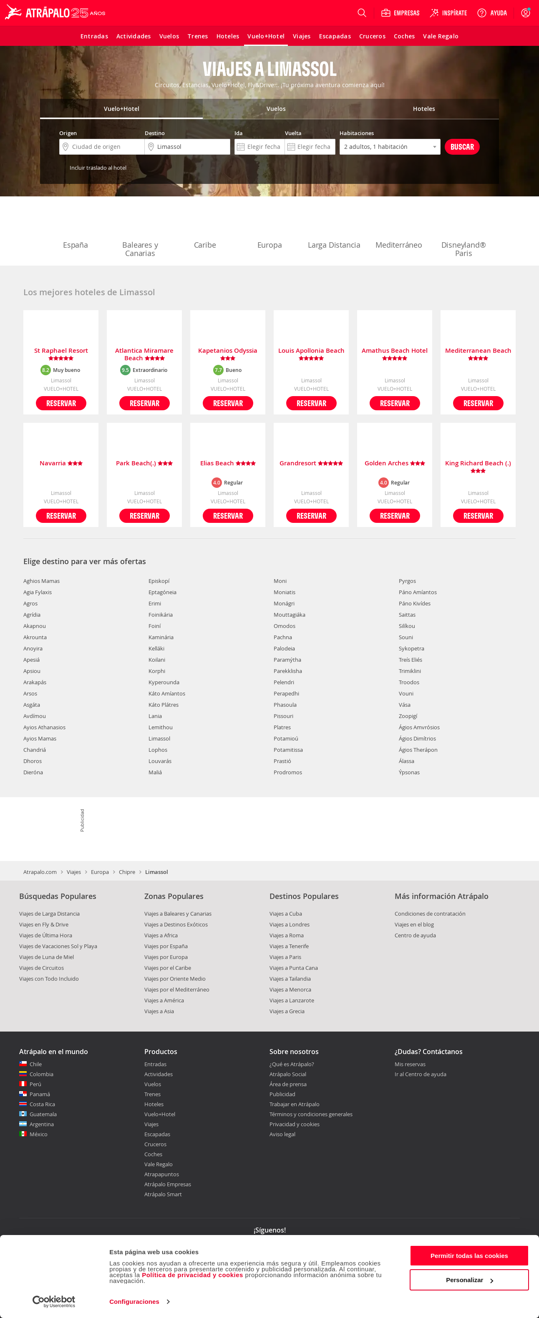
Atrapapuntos (161, 1174)
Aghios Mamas (41, 581)
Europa (269, 228)
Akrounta (35, 637)
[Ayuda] (492, 13)
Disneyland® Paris (463, 232)
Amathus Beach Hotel (395, 354)
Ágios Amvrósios (419, 727)
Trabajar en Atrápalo (295, 1104)
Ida (238, 133)
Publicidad (282, 1094)
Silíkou (407, 626)
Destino (155, 133)
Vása (405, 704)
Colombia (41, 1074)
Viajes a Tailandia (290, 978)
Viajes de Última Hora (45, 935)
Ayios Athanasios (44, 727)
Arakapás (34, 682)
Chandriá (34, 749)
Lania (155, 716)
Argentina (42, 1124)
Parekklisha (288, 671)
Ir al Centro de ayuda (420, 1074)
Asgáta (31, 704)
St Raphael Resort (61, 354)
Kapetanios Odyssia (227, 354)
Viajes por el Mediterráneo (176, 989)
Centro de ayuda (415, 935)
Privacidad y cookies (295, 1124)
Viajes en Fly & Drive (43, 924)
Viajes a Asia (159, 1011)
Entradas (155, 1064)
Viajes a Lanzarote (292, 1000)
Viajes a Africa (161, 935)
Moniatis (284, 592)
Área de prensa (288, 1084)
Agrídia (31, 614)
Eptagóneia (162, 592)
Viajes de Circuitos (41, 968)
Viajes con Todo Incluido (49, 978)
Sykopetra (411, 648)
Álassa (406, 761)
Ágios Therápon (418, 749)
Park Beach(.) (144, 463)
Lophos (158, 749)
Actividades (158, 1074)
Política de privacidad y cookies (192, 1274)
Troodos (409, 682)
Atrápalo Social (288, 1074)
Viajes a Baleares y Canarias (178, 913)
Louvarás (160, 761)
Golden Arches (395, 463)
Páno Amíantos (418, 592)
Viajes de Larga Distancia (49, 913)
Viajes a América (164, 1000)
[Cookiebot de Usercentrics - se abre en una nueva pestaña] (54, 1301)
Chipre (127, 872)
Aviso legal (282, 1134)
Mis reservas (410, 1064)
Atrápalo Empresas (167, 1184)
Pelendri (284, 682)
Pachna (283, 637)
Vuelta (293, 133)
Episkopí (159, 581)
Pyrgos (407, 581)
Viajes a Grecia (287, 1011)
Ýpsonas (409, 772)
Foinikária (161, 614)
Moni (280, 581)
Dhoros (32, 761)
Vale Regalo (158, 1164)
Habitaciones (357, 133)
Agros (30, 603)
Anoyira (33, 648)
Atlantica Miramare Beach (144, 354)
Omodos (284, 626)
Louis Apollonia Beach (311, 354)
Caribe (204, 228)
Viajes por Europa (166, 957)
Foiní (155, 626)
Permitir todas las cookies (469, 1255)
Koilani (157, 659)
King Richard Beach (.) (478, 466)
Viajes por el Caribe (167, 968)
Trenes (152, 1094)
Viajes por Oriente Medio (175, 978)
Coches (153, 1154)
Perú (35, 1084)
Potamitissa (288, 749)
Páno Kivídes (415, 603)
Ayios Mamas (39, 738)
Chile (36, 1064)
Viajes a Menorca (290, 989)
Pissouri (283, 716)
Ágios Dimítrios (417, 738)
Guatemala (43, 1114)
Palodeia (284, 648)
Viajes (74, 872)
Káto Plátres (164, 704)
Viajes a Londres (290, 924)
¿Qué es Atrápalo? (292, 1064)
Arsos (30, 693)
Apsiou (31, 671)
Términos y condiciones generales (311, 1114)
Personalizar (469, 1279)
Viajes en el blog (414, 924)
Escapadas (157, 1134)
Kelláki (156, 648)
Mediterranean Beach (478, 354)
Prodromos (288, 772)
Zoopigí (408, 716)
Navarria (61, 463)
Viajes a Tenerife (289, 946)
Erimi (155, 603)
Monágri (284, 603)
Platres (282, 727)
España (75, 228)
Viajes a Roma (287, 935)
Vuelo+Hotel (159, 1114)
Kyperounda (164, 682)
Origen (68, 133)
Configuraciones (134, 1301)
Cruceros (155, 1144)
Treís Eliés (410, 659)
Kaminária (161, 637)
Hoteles (154, 1104)
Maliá (155, 772)
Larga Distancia (334, 228)
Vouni (406, 693)
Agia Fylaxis (37, 592)
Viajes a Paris (285, 957)
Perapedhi (286, 693)
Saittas (407, 614)
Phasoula (285, 704)
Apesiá (31, 659)
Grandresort (311, 463)
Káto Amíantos (167, 693)
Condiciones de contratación (430, 913)
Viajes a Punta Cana (294, 968)
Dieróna (33, 772)
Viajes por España (166, 946)
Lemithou (161, 727)
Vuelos (152, 1084)
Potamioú (286, 738)
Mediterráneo (398, 228)
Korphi (157, 671)
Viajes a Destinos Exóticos (176, 924)
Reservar (61, 403)
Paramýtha (287, 659)
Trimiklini (410, 671)
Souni (406, 637)
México (39, 1134)
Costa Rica (42, 1104)
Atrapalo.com (40, 872)
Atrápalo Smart (163, 1194)
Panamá (40, 1094)
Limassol (159, 738)
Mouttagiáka (289, 614)
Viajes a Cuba (286, 913)
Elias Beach (228, 463)
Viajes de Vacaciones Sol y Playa (58, 946)
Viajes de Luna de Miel (46, 957)
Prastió (282, 761)
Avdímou (34, 716)
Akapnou (34, 626)
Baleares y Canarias (140, 232)
